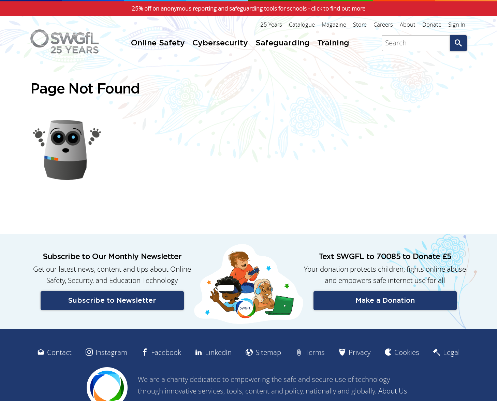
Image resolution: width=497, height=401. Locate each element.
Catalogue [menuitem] (302, 24)
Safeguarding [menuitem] (282, 43)
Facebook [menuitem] (166, 352)
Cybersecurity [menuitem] (220, 43)
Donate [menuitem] (431, 24)
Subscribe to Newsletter (112, 300)
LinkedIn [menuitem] (218, 352)
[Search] (416, 43)
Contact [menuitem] (59, 352)
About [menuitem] (407, 24)
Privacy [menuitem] (359, 352)
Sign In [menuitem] (456, 24)
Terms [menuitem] (315, 352)
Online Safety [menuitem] (158, 43)
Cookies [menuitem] (406, 352)
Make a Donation (385, 300)
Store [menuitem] (360, 24)
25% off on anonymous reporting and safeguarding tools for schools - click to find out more (248, 8)
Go (458, 43)
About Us (392, 391)
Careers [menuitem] (383, 24)
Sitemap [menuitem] (268, 352)
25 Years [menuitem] (271, 24)
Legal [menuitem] (451, 352)
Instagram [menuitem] (111, 352)
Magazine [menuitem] (334, 24)
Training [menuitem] (333, 43)
